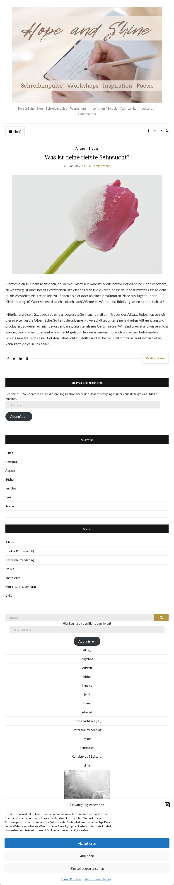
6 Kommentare (99, 166)
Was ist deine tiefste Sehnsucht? (86, 157)
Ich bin (9, 569)
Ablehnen (87, 856)
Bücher (9, 479)
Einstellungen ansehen (87, 868)
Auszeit (10, 470)
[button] (167, 804)
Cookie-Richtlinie (71, 879)
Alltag (80, 148)
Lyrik (8, 497)
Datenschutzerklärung (97, 879)
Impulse (10, 488)
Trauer (93, 148)
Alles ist (10, 542)
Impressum (12, 578)
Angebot (11, 462)
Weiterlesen (155, 358)
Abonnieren (18, 417)
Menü (15, 131)
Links (8, 595)
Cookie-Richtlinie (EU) (19, 551)
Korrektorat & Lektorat (20, 586)
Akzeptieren (87, 843)
